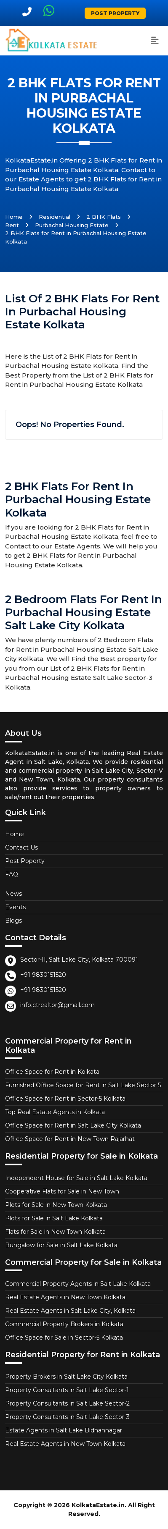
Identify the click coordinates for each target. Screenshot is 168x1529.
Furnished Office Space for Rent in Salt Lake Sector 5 (83, 1085)
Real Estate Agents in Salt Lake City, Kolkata (70, 1310)
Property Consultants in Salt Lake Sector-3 (67, 1417)
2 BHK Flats (103, 216)
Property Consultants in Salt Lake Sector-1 (67, 1390)
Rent (12, 225)
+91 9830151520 (43, 974)
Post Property (115, 13)
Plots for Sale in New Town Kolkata (56, 1205)
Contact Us (21, 847)
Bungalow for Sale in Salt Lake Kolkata (61, 1245)
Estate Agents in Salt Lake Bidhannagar (63, 1430)
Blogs (13, 920)
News (13, 893)
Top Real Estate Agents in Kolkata (55, 1112)
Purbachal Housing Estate (72, 225)
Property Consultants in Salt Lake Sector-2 (67, 1403)
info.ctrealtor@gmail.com (57, 1005)
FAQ (11, 874)
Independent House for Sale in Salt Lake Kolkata (76, 1178)
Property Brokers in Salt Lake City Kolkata (66, 1376)
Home (14, 216)
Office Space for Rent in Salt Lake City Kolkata (73, 1125)
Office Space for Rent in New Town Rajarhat (70, 1139)
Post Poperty (25, 861)
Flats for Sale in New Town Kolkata (55, 1231)
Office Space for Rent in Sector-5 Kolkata (65, 1098)
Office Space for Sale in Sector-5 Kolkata (64, 1337)
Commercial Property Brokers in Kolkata (64, 1324)
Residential (54, 216)
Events (15, 907)
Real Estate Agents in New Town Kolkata (65, 1297)
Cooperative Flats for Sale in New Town (62, 1191)
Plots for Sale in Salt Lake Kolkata (54, 1218)
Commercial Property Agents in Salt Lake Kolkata (78, 1284)
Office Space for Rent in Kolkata (52, 1071)
